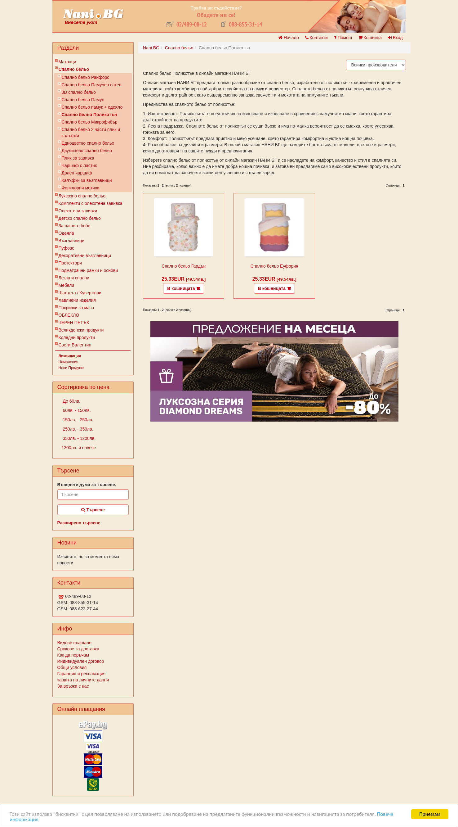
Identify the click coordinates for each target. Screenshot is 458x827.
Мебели (66, 285)
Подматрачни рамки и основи (88, 270)
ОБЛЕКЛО (69, 315)
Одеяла (66, 233)
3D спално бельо (79, 92)
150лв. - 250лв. (77, 419)
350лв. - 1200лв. (79, 438)
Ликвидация (70, 356)
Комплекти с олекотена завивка (90, 203)
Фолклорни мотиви (81, 187)
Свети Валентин (75, 344)
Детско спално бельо (80, 218)
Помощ (343, 37)
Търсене (93, 509)
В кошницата (183, 288)
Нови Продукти (72, 368)
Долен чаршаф (77, 172)
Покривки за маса (76, 307)
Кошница (370, 37)
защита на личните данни (83, 679)
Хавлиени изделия (77, 300)
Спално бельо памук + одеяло (92, 107)
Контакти (316, 37)
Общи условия (72, 667)
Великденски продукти (81, 330)
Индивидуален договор (80, 661)
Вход (395, 37)
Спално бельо (74, 69)
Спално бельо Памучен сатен (92, 84)
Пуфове (66, 248)
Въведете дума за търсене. (86, 484)
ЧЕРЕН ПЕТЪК (74, 322)
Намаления (68, 362)
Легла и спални (74, 277)
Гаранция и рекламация (81, 673)
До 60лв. (71, 401)
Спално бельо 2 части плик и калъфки (91, 132)
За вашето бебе (75, 225)
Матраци (67, 61)
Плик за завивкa (78, 158)
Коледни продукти (77, 337)
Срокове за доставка (78, 648)
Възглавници (72, 240)
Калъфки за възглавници (87, 180)
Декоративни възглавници (85, 255)
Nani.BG (151, 47)
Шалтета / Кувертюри (80, 292)
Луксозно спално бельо (82, 195)
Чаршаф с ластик (79, 165)
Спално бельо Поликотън (89, 114)
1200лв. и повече (79, 447)
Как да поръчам (73, 655)
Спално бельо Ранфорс (85, 77)
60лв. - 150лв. (76, 410)
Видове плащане (74, 642)
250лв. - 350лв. (77, 429)
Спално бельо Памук (83, 99)
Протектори (70, 262)
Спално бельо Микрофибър (90, 122)
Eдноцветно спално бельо (88, 143)
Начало (288, 37)
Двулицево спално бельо (87, 150)
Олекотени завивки (78, 210)
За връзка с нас (73, 686)
